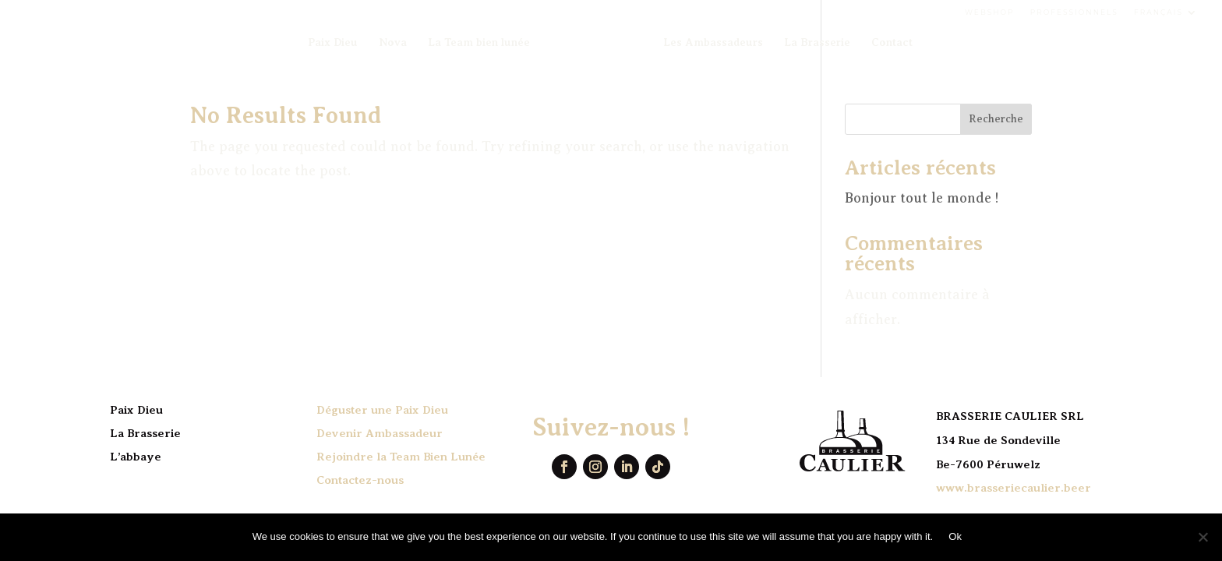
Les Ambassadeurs (713, 42)
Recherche (996, 119)
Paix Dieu (333, 42)
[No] (1202, 537)
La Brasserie (817, 42)
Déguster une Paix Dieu (382, 410)
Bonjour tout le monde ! (922, 198)
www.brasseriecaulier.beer (1013, 488)
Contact (892, 42)
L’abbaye (135, 456)
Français (1158, 12)
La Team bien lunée (479, 42)
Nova (393, 42)
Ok (955, 536)
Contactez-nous (360, 480)
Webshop (990, 12)
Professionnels (1074, 12)
